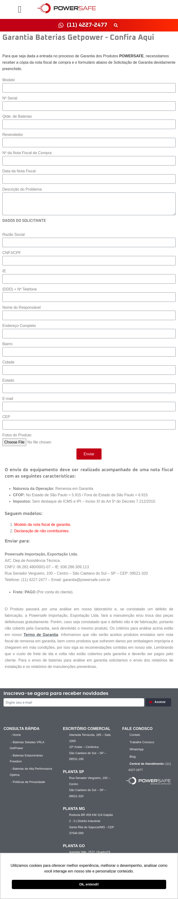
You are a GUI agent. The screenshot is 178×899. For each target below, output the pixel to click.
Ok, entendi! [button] (89, 884)
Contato (134, 735)
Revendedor (12, 135)
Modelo (8, 80)
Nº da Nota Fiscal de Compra (27, 153)
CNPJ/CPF (11, 253)
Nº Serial (9, 98)
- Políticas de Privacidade (28, 782)
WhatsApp (136, 749)
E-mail (7, 399)
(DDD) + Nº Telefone (19, 289)
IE (4, 271)
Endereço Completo (19, 326)
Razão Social (13, 235)
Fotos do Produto (16, 435)
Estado (8, 380)
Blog (132, 756)
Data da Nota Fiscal (19, 171)
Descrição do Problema (22, 189)
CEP (6, 417)
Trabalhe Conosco (141, 742)
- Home (16, 735)
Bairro (7, 344)
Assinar (158, 702)
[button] (20, 9)
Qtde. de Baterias (17, 116)
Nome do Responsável (21, 307)
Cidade (8, 362)
